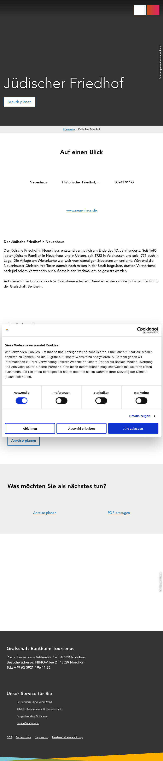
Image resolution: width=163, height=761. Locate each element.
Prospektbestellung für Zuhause (32, 716)
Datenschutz (23, 737)
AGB (9, 737)
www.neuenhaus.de (81, 210)
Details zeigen (139, 416)
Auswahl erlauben (81, 428)
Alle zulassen (133, 428)
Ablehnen (30, 428)
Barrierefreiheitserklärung (67, 737)
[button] (19, 102)
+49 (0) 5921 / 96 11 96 (32, 667)
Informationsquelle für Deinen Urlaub (34, 701)
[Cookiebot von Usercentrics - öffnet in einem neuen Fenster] (140, 330)
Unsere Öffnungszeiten (28, 723)
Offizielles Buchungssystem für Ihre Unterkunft (39, 709)
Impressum (41, 737)
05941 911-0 (124, 182)
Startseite (69, 129)
